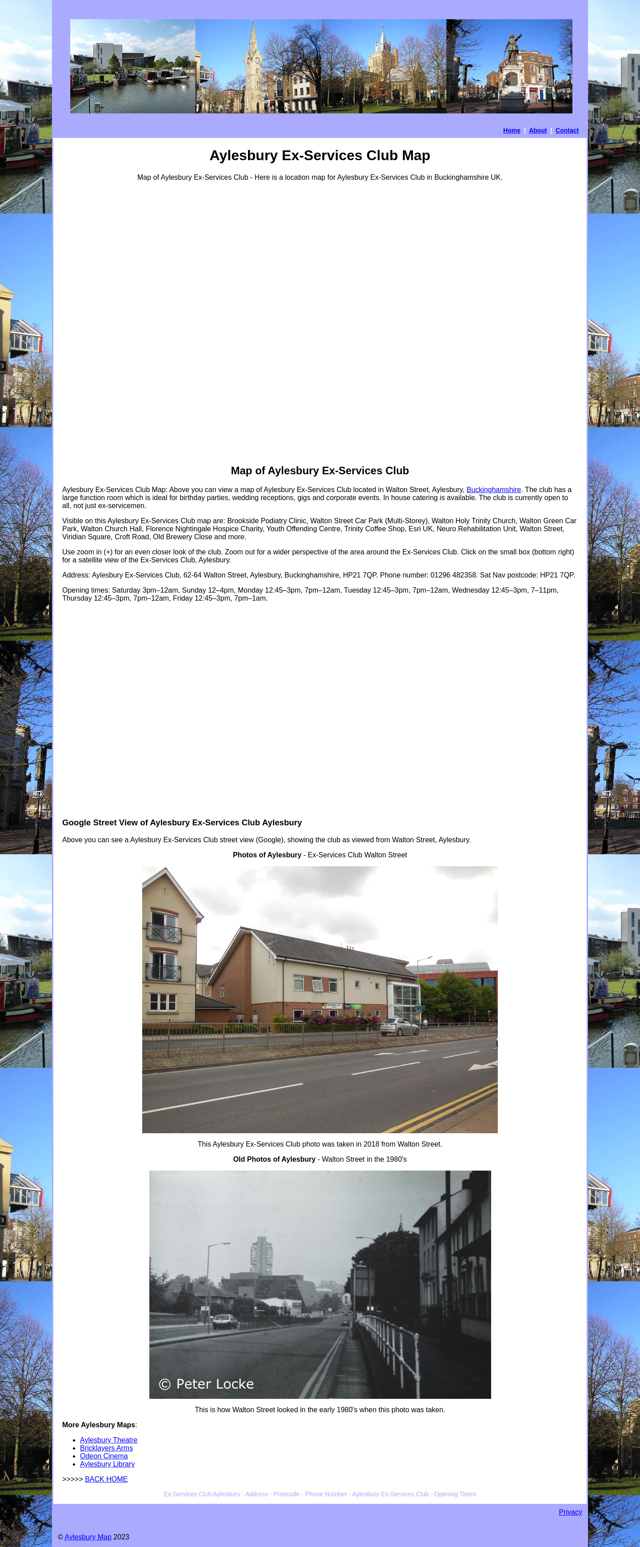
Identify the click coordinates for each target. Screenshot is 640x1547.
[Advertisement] (97, 322)
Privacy (570, 1512)
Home (511, 130)
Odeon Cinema (104, 1456)
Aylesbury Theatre (108, 1440)
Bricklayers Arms (106, 1448)
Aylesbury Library (107, 1464)
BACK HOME (106, 1479)
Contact (567, 130)
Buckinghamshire (494, 489)
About (538, 130)
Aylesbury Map (88, 1537)
